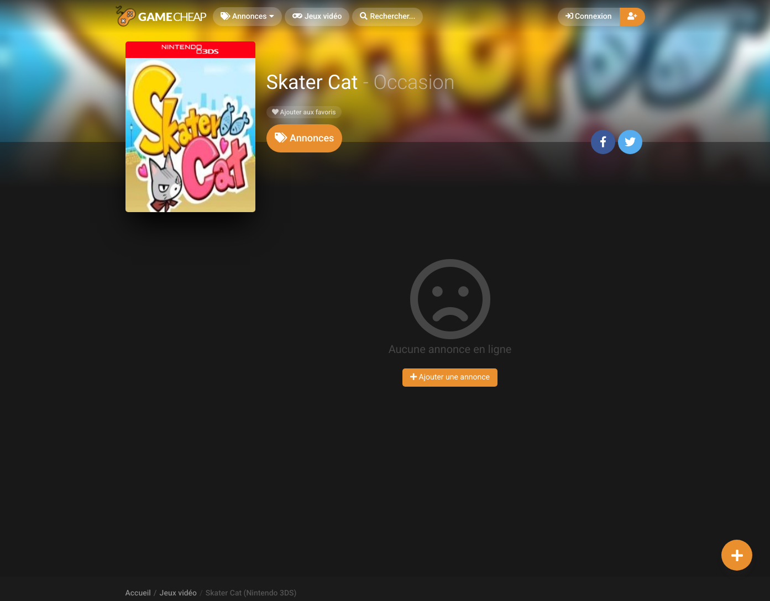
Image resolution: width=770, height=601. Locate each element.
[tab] (304, 138)
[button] (387, 17)
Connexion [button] (588, 16)
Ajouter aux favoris (304, 112)
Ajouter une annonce (450, 377)
